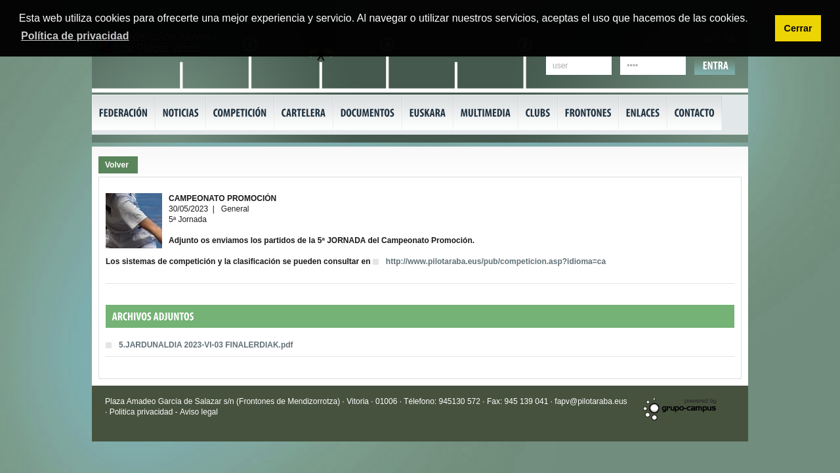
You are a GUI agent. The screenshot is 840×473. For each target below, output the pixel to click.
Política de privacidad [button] (75, 35)
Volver (117, 164)
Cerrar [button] (798, 28)
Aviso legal (199, 412)
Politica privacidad (142, 412)
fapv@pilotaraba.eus (591, 401)
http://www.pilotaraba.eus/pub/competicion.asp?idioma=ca (496, 261)
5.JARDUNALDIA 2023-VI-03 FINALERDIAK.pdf (206, 344)
